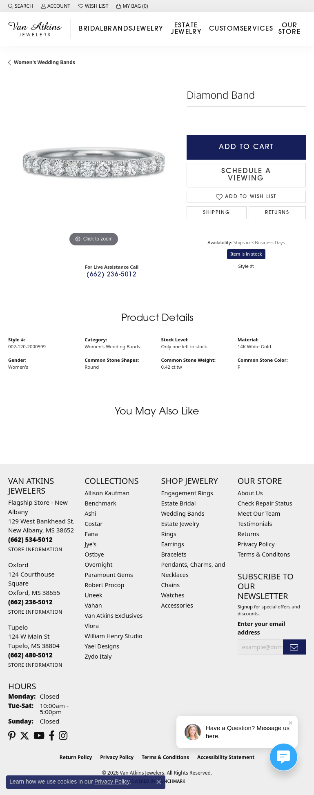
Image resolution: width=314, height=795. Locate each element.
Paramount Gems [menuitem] (109, 575)
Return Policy (76, 757)
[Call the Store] (30, 539)
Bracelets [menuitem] (174, 554)
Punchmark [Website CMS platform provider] (171, 781)
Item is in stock (246, 254)
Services (257, 29)
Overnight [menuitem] (98, 564)
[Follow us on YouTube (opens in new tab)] (39, 736)
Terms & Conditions (165, 757)
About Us (250, 493)
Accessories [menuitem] (177, 605)
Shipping (216, 212)
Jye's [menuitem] (90, 544)
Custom (224, 29)
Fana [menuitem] (91, 534)
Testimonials (255, 524)
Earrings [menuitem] (172, 544)
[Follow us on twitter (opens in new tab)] (24, 736)
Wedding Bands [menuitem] (183, 513)
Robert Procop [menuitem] (104, 585)
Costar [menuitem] (93, 524)
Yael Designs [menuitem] (102, 646)
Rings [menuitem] (168, 534)
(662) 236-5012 (111, 275)
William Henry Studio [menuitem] (113, 636)
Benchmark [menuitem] (100, 503)
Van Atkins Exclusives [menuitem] (114, 615)
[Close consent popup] (158, 781)
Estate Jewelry (186, 29)
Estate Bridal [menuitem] (178, 503)
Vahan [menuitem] (93, 605)
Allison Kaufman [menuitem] (107, 493)
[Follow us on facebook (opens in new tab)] (52, 736)
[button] (20, 6)
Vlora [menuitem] (92, 626)
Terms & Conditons (264, 554)
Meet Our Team (259, 513)
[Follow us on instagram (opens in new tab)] (63, 736)
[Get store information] (35, 549)
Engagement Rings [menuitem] (187, 493)
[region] (93, 163)
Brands (118, 29)
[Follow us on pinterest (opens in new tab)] (12, 736)
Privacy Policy (256, 544)
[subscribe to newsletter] (294, 647)
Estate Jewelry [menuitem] (180, 524)
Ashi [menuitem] (90, 513)
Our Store (289, 29)
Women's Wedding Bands (44, 62)
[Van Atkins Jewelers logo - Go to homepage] (37, 29)
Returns (277, 212)
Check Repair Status (265, 503)
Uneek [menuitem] (93, 595)
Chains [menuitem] (170, 585)
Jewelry (147, 29)
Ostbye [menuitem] (94, 554)
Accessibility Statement (225, 757)
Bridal (91, 29)
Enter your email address (261, 628)
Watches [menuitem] (173, 595)
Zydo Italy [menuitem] (98, 656)
